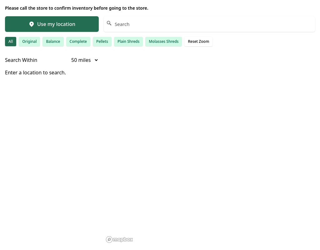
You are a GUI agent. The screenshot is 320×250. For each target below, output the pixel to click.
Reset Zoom (198, 41)
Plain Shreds (128, 41)
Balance (53, 41)
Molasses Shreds (163, 41)
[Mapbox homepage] (119, 239)
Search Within (21, 60)
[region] (209, 150)
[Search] (209, 24)
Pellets (102, 41)
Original (29, 41)
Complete (78, 41)
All (10, 41)
